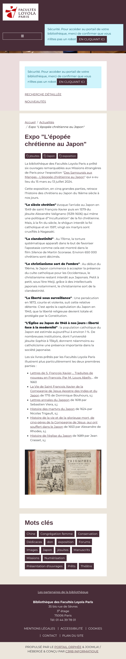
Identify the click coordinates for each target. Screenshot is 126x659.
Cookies (95, 628)
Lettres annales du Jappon (50, 400)
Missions (33, 558)
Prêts (71, 566)
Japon (50, 156)
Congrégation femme (56, 534)
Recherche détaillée (43, 94)
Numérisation (54, 558)
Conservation (88, 534)
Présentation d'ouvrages (45, 566)
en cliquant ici (92, 39)
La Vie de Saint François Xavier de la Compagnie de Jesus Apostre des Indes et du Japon (63, 391)
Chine (31, 534)
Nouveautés (35, 101)
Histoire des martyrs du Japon (52, 409)
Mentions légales (39, 628)
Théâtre (86, 566)
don (50, 542)
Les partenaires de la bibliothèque (63, 592)
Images (32, 550)
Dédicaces (34, 542)
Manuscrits (82, 550)
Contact (49, 635)
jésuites (34, 156)
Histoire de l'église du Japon (51, 435)
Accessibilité (72, 628)
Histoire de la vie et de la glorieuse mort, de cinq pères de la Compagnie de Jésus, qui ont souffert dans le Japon (64, 422)
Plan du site (72, 635)
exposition (69, 156)
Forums (84, 542)
